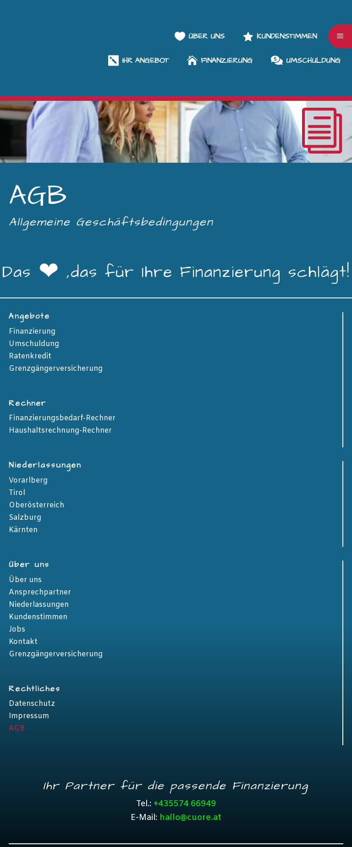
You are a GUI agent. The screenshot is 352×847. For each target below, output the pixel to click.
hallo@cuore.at (190, 770)
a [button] (340, 12)
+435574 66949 (185, 756)
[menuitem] (280, 12)
